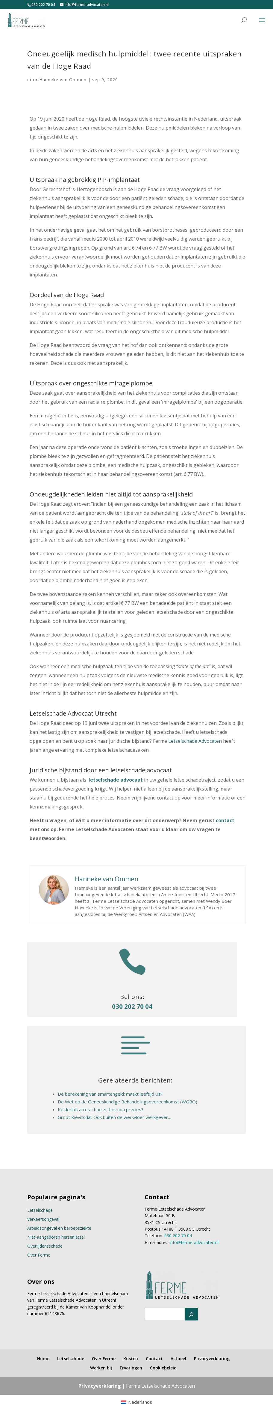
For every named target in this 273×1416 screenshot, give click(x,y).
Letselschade (40, 1210)
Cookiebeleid (163, 1368)
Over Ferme (38, 1255)
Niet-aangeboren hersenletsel (56, 1237)
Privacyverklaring (212, 1358)
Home (43, 1358)
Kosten (130, 1358)
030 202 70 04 (43, 4)
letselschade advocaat (116, 780)
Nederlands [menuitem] (140, 1402)
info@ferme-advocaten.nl (194, 1242)
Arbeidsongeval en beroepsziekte (59, 1228)
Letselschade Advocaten (195, 741)
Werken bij (101, 1368)
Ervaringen (131, 1368)
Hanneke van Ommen (63, 79)
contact (225, 820)
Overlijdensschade (45, 1246)
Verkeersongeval (43, 1219)
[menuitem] (136, 1402)
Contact (154, 1358)
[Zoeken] (191, 1314)
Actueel (178, 1358)
